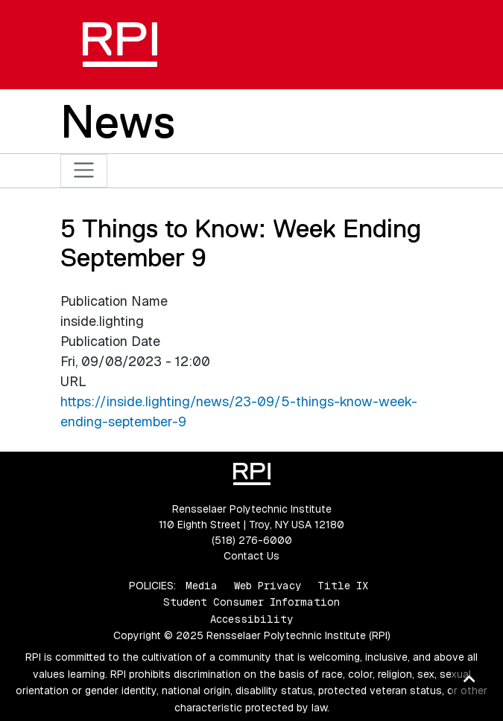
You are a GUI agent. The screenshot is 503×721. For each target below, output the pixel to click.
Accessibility (251, 619)
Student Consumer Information (251, 602)
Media (202, 585)
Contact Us (251, 556)
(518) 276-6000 (252, 540)
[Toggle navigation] (83, 171)
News (117, 121)
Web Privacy (267, 585)
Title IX (342, 585)
